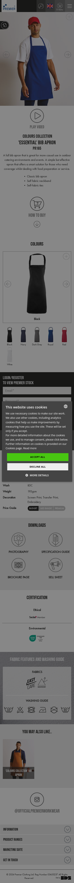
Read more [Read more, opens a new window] (30, 448)
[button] (37, 475)
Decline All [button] (38, 466)
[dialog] (37, 441)
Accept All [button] (37, 457)
